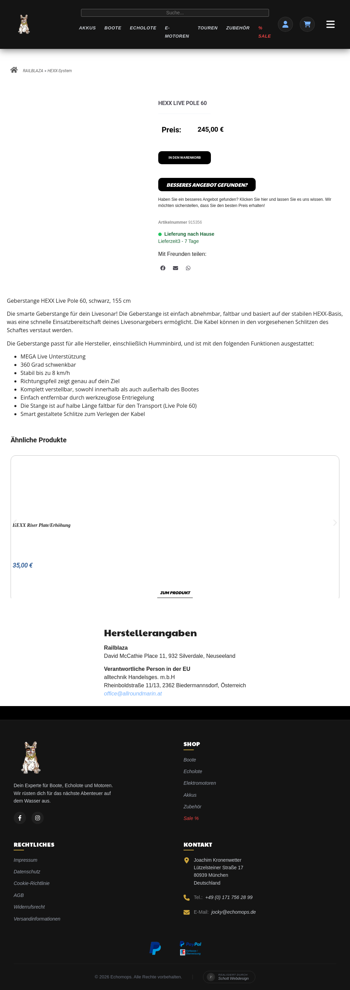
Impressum (25, 860)
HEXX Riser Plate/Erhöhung (42, 525)
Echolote (143, 27)
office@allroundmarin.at (133, 693)
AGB (19, 895)
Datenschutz (27, 871)
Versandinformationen (37, 919)
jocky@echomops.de (233, 912)
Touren (208, 27)
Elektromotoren (200, 783)
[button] (162, 268)
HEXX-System (60, 70)
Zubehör (238, 27)
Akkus (87, 27)
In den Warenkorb (185, 157)
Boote (113, 27)
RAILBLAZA (33, 70)
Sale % (191, 818)
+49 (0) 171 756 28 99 (229, 897)
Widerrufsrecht (29, 907)
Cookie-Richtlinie (32, 883)
